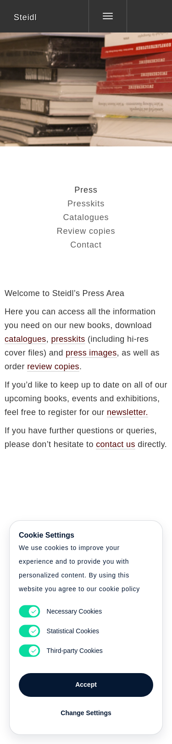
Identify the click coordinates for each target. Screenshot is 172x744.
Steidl (25, 17)
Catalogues (86, 217)
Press (86, 189)
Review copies (86, 231)
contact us (115, 444)
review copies (53, 366)
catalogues (25, 339)
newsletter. (127, 412)
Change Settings (86, 713)
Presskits (86, 203)
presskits (68, 339)
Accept (86, 684)
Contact (85, 244)
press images (91, 352)
